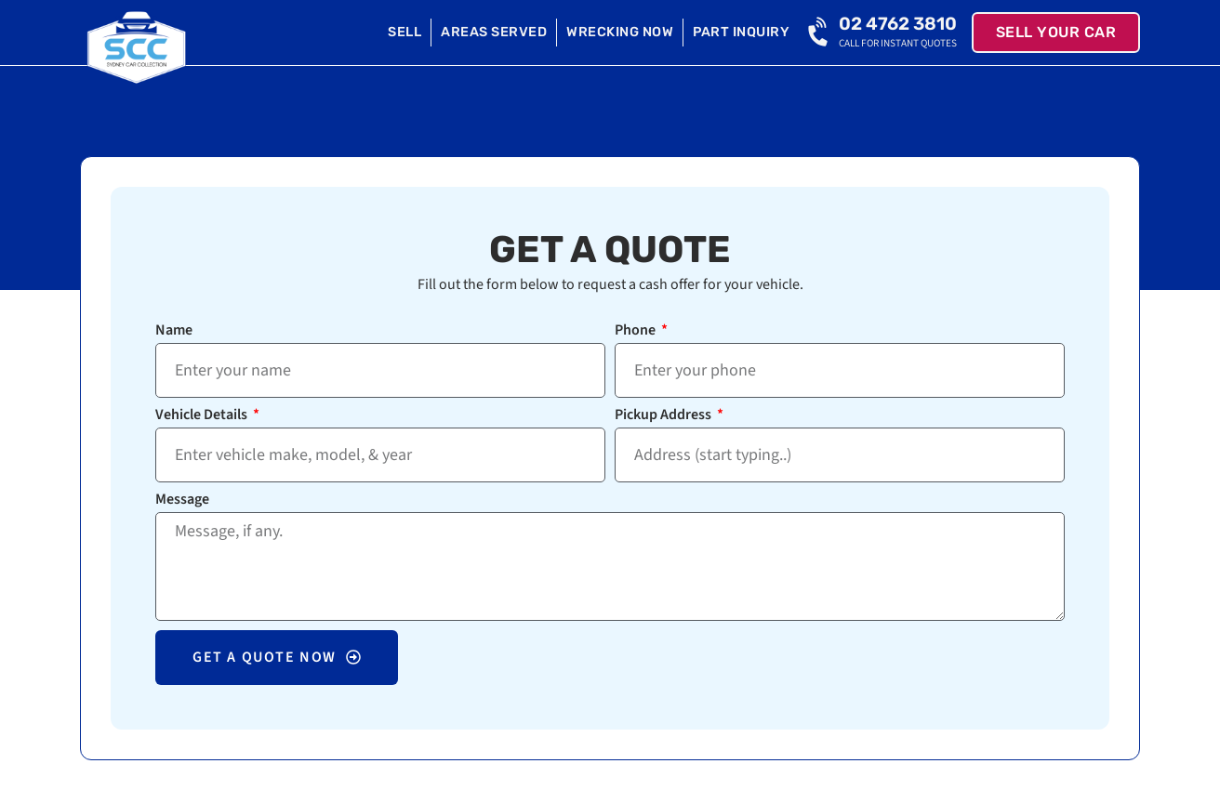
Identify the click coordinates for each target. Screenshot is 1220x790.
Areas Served (494, 32)
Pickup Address (664, 416)
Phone (636, 331)
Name (173, 331)
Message (182, 500)
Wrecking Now (619, 32)
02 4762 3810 (898, 23)
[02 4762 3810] (820, 32)
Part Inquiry (741, 32)
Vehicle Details (202, 416)
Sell (404, 32)
